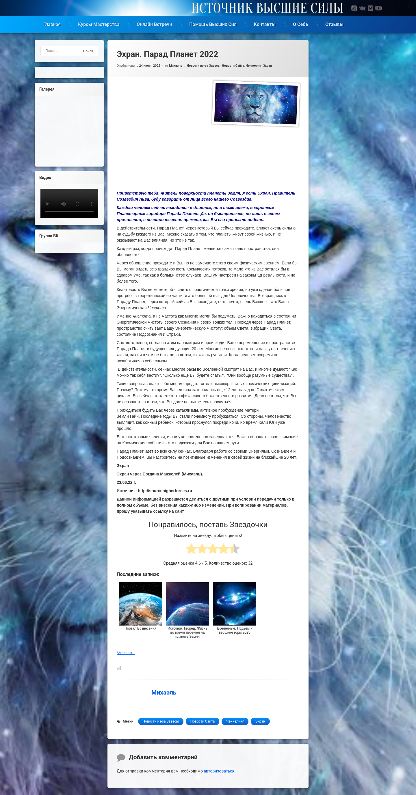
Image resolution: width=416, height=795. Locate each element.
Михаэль (175, 66)
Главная (52, 24)
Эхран (267, 66)
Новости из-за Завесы (203, 66)
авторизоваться (219, 771)
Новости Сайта (233, 66)
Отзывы (334, 24)
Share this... (126, 653)
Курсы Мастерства (98, 24)
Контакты (265, 24)
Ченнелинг (253, 66)
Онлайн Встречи (154, 24)
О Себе (300, 24)
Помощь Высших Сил (213, 24)
